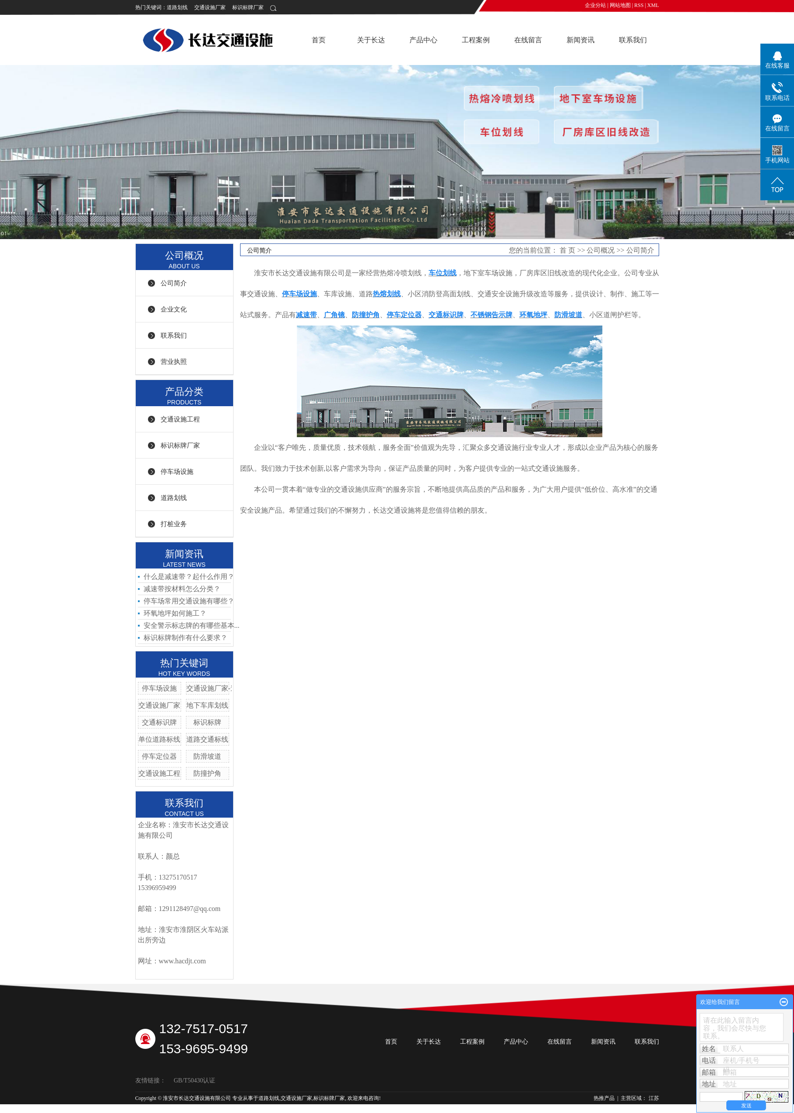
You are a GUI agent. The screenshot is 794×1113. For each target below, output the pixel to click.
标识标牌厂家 (248, 7)
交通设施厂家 (210, 7)
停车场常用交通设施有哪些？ (189, 601)
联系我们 (633, 40)
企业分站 (595, 5)
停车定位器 (159, 756)
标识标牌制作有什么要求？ (185, 637)
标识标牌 (207, 722)
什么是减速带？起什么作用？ (189, 576)
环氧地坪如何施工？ (175, 613)
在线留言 (528, 40)
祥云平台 (219, 1107)
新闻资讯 (581, 40)
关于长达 (371, 40)
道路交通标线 (207, 739)
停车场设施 (177, 471)
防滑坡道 (207, 756)
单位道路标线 (159, 739)
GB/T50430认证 (194, 1080)
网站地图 (620, 5)
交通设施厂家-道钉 (215, 688)
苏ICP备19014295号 (157, 1107)
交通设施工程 (180, 419)
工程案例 (476, 40)
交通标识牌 (159, 722)
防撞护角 (207, 773)
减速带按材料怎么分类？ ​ (183, 588)
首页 (319, 40)
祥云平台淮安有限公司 (286, 1107)
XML (653, 5)
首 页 (567, 250)
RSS (638, 5)
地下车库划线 (207, 705)
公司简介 (174, 283)
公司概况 (601, 250)
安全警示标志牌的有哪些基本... (192, 625)
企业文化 (174, 309)
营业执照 (174, 361)
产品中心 (423, 40)
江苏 (654, 1098)
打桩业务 (174, 524)
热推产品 (604, 1098)
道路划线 (177, 7)
